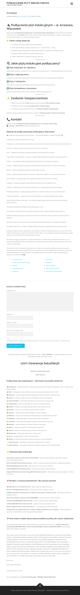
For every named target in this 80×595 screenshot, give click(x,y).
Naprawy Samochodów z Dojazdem (53, 537)
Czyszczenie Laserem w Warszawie (44, 556)
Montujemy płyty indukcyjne (22, 544)
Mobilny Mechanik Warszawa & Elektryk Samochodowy (28, 551)
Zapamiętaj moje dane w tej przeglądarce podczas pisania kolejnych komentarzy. (39, 341)
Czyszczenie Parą (60, 535)
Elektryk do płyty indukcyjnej (40, 371)
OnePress (50, 590)
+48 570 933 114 (40, 374)
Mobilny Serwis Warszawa (47, 577)
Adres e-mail (12, 322)
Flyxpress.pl (61, 546)
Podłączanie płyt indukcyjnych (28, 3)
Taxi (44, 542)
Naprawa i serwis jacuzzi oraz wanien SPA (25, 539)
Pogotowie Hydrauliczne (46, 535)
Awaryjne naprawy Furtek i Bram (31, 537)
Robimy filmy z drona (32, 546)
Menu (71, 3)
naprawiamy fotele (55, 544)
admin (38, 16)
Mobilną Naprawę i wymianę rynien (50, 553)
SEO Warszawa (19, 549)
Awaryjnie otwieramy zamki (48, 546)
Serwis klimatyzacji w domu (40, 544)
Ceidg (22, 577)
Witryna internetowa (15, 330)
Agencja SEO (38, 542)
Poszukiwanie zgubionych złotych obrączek (52, 539)
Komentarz (12, 291)
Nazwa (10, 314)
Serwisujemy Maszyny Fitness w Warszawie (20, 542)
